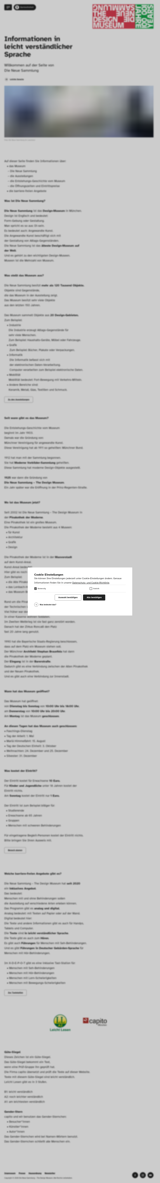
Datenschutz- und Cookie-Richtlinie (90, 582)
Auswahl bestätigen (68, 597)
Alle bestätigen (94, 597)
